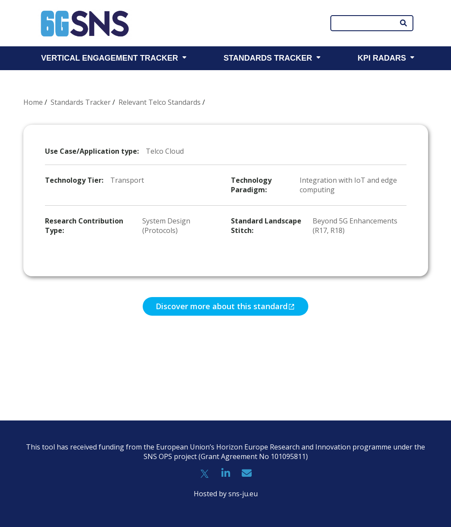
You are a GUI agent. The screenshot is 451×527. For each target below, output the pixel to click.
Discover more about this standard (222, 306)
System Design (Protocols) (166, 225)
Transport (127, 180)
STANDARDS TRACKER (268, 58)
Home (33, 102)
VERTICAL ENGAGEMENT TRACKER (109, 58)
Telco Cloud (165, 151)
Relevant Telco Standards (159, 102)
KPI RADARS (382, 58)
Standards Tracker (81, 102)
